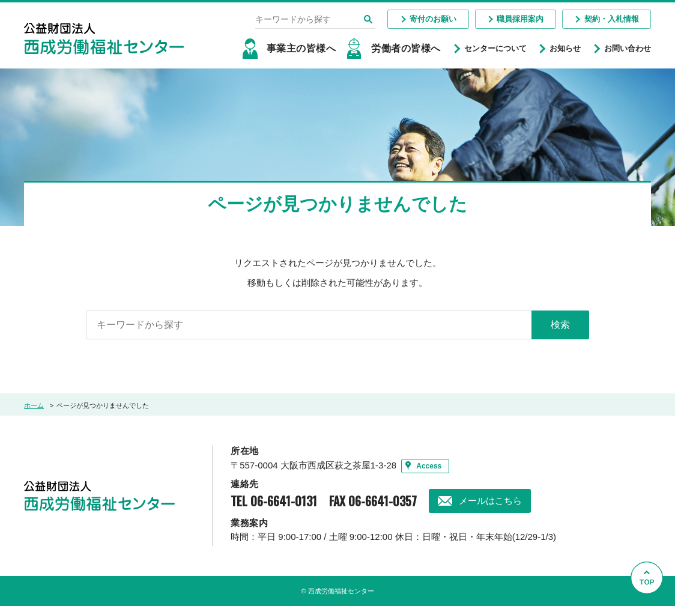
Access (428, 466)
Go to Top (650, 605)
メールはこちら (490, 500)
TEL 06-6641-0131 (274, 501)
